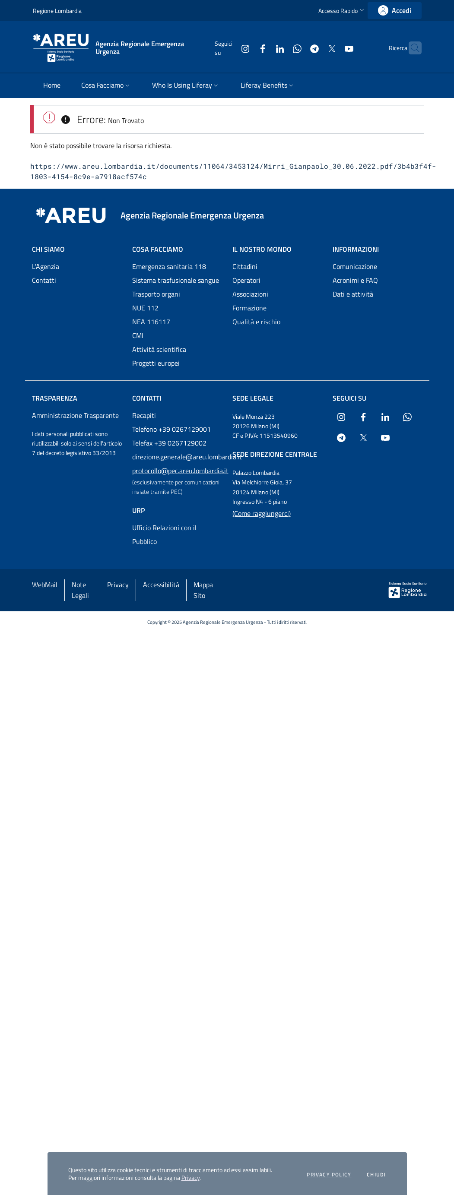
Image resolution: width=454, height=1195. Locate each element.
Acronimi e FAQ (355, 280)
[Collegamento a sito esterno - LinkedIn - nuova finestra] (263, 48)
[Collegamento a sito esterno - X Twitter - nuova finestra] (315, 48)
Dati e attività (353, 294)
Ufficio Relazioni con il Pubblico (164, 534)
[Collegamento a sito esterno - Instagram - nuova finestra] (228, 48)
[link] (395, 10)
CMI (137, 335)
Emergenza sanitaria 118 (169, 266)
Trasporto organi (156, 294)
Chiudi (376, 1174)
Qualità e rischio (256, 321)
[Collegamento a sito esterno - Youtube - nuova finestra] (332, 48)
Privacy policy (329, 1174)
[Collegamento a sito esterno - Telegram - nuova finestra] (297, 48)
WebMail (44, 584)
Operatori (246, 280)
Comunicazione (355, 266)
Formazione (249, 308)
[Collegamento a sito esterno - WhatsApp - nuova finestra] (280, 48)
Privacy (190, 1177)
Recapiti (144, 415)
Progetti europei (156, 363)
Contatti (44, 280)
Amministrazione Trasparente (75, 415)
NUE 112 (145, 308)
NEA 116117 (151, 321)
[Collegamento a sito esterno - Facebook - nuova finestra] (245, 48)
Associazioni (250, 294)
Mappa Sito (203, 590)
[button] (342, 10)
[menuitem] (52, 85)
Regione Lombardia (57, 10)
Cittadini (244, 266)
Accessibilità (161, 584)
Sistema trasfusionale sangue (175, 280)
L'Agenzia (45, 266)
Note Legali (80, 590)
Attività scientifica (159, 349)
